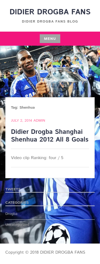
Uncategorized (17, 224)
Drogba (11, 213)
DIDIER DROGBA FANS (50, 12)
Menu (50, 38)
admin (39, 120)
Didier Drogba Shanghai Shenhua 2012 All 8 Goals (50, 135)
